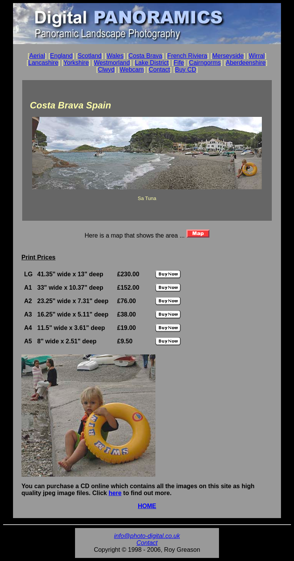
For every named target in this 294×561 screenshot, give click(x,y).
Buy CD (185, 69)
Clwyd (106, 69)
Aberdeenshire (246, 62)
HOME (147, 506)
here (115, 493)
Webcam (132, 69)
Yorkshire (76, 62)
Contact (159, 69)
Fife (179, 62)
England (61, 55)
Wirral (257, 55)
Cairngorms (205, 62)
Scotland (89, 55)
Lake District (151, 62)
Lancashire (43, 62)
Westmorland (112, 62)
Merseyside (227, 55)
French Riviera (187, 55)
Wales (115, 55)
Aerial (37, 55)
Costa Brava (145, 55)
